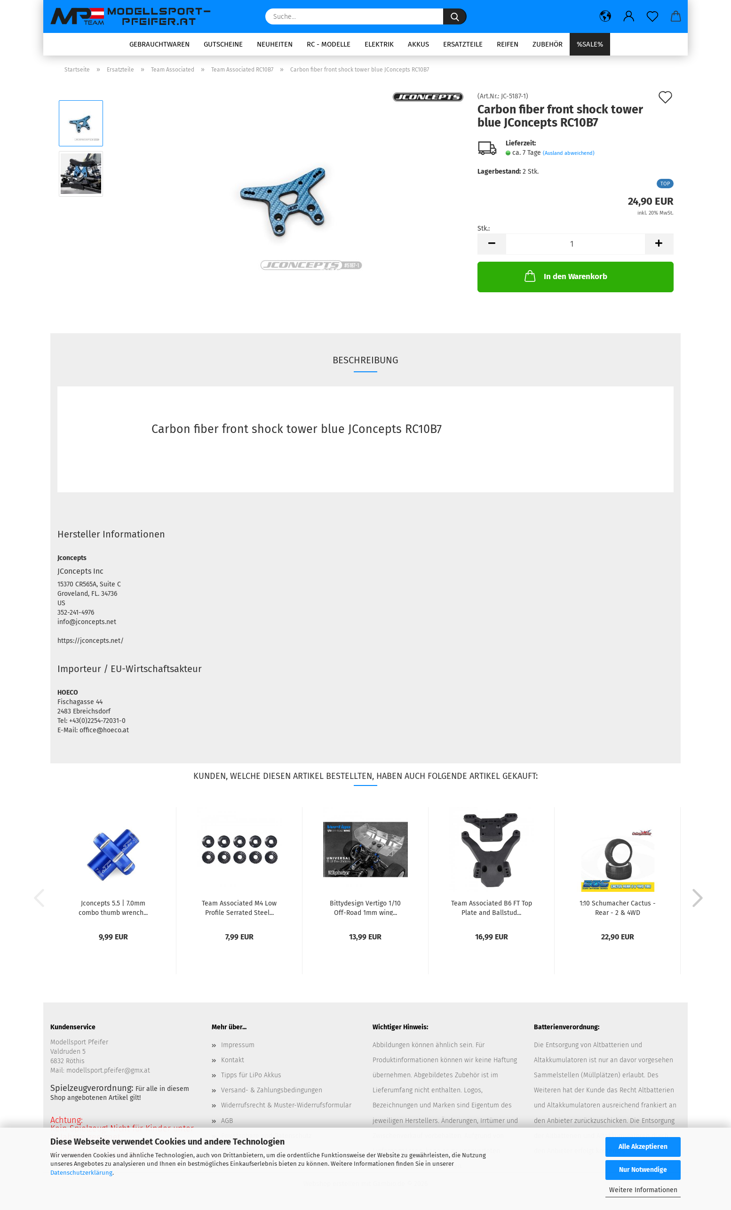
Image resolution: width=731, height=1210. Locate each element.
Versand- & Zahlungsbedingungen (271, 1090)
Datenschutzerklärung (81, 1172)
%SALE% (590, 44)
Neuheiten (275, 44)
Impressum (237, 1045)
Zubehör (547, 44)
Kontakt (232, 1060)
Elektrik (379, 44)
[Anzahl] (575, 244)
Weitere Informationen (643, 1190)
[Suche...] (455, 16)
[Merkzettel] (652, 16)
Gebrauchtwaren (159, 44)
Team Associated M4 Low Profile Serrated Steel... (239, 907)
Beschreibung (365, 360)
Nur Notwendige (643, 1170)
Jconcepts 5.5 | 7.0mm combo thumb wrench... (113, 907)
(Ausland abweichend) (569, 153)
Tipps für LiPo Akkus (251, 1075)
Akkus (418, 44)
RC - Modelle (328, 44)
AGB (227, 1121)
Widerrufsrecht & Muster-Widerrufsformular (286, 1105)
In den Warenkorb (565, 275)
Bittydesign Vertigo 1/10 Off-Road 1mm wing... (365, 907)
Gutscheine (223, 44)
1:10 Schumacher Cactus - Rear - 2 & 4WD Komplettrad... (618, 907)
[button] (605, 16)
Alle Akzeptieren (643, 1147)
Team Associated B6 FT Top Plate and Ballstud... (491, 907)
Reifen (507, 44)
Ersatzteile (463, 44)
